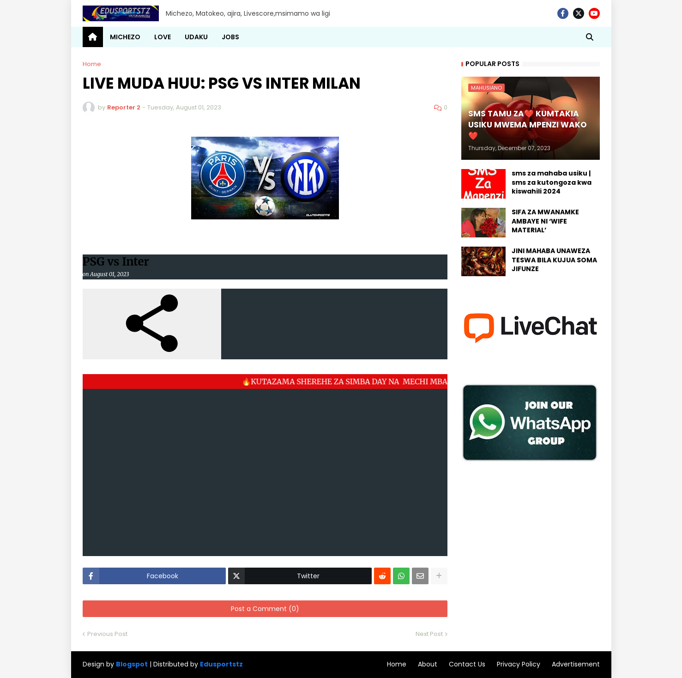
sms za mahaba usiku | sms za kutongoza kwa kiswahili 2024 (551, 182)
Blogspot (132, 664)
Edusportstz (221, 664)
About (427, 664)
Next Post (429, 634)
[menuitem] (93, 37)
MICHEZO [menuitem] (125, 37)
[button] (589, 37)
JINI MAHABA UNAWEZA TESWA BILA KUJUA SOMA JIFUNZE (554, 260)
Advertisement (576, 664)
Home (92, 64)
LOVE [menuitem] (162, 37)
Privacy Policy (518, 664)
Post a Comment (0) (265, 608)
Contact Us (467, 664)
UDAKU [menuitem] (196, 37)
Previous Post (107, 634)
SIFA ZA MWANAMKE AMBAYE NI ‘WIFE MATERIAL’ (545, 221)
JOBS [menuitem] (230, 37)
